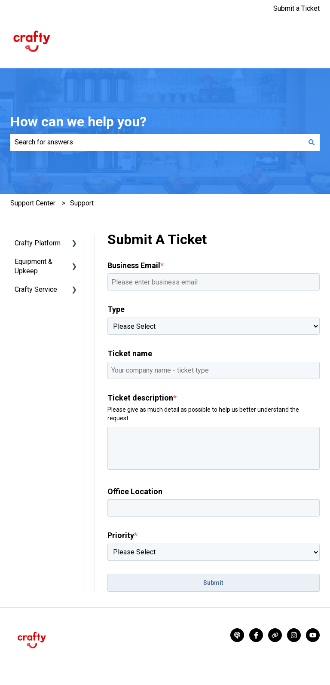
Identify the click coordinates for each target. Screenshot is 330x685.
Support (82, 203)
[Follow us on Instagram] (294, 635)
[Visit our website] (275, 635)
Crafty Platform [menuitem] (38, 243)
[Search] (311, 142)
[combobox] (156, 142)
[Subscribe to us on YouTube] (313, 635)
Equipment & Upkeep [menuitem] (33, 266)
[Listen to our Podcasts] (237, 635)
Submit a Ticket (296, 8)
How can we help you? (78, 121)
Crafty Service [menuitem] (36, 289)
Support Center (32, 203)
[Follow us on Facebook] (256, 635)
